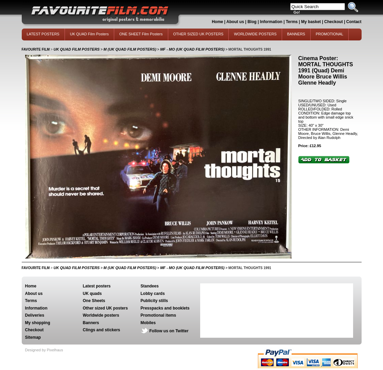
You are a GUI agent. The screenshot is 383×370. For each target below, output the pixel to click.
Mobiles (148, 322)
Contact (354, 21)
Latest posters (97, 286)
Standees (150, 286)
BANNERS (296, 34)
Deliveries (35, 315)
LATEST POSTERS (43, 34)
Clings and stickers (101, 330)
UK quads (92, 293)
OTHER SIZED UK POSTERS (198, 34)
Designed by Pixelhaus (44, 350)
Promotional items (158, 315)
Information (271, 21)
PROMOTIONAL (329, 34)
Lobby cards (153, 293)
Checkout (334, 21)
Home (217, 21)
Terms (292, 21)
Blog (252, 21)
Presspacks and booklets (165, 308)
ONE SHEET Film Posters (141, 34)
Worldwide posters (101, 315)
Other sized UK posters (105, 308)
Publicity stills (154, 300)
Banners (91, 322)
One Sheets (94, 300)
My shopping (37, 322)
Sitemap (33, 337)
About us (235, 21)
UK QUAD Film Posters (89, 34)
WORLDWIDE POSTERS (255, 34)
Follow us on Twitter (169, 331)
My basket (311, 21)
